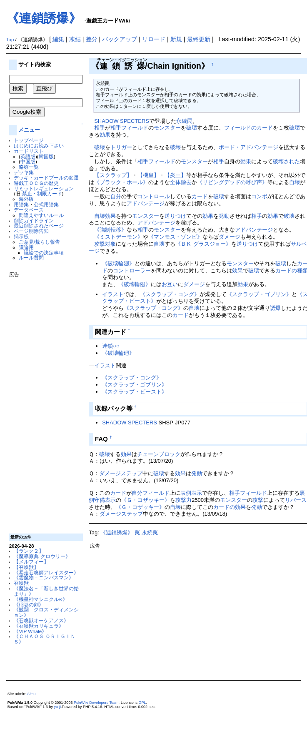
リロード (153, 39)
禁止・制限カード (42, 193)
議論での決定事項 (44, 252)
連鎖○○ (111, 346)
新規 (176, 39)
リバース (296, 500)
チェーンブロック (158, 454)
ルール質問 (31, 257)
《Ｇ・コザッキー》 (145, 500)
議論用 (26, 247)
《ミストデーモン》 (118, 237)
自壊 (294, 182)
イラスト (113, 294)
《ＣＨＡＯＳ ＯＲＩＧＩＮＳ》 (44, 638)
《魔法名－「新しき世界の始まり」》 (46, 591)
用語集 (21, 204)
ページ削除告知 (31, 231)
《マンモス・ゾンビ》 (175, 237)
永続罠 (184, 121)
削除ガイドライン (34, 220)
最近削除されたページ (39, 225)
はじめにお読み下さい (39, 145)
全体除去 (181, 182)
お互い (170, 284)
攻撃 (257, 500)
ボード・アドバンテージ (248, 147)
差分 (91, 39)
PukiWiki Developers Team (96, 703)
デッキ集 (24, 172)
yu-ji (57, 707)
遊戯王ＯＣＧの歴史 (36, 183)
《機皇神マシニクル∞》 (40, 599)
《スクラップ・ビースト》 (134, 392)
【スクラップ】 (113, 175)
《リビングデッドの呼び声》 (232, 182)
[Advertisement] (42, 402)
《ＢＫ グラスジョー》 (203, 244)
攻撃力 (183, 500)
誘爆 (275, 308)
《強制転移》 (110, 230)
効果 (105, 135)
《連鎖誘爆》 (43, 18)
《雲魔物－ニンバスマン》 (44, 577)
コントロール (153, 196)
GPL (142, 703)
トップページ (29, 140)
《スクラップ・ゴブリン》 (259, 294)
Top (10, 39)
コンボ (259, 196)
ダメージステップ (120, 473)
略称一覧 (29, 167)
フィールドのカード (248, 128)
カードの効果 (229, 507)
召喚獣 (21, 583)
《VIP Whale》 (30, 631)
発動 (224, 216)
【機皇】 (148, 175)
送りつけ (175, 216)
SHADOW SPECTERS (121, 121)
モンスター (167, 128)
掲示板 (21, 236)
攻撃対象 (105, 244)
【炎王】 (175, 175)
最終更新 (198, 39)
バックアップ (119, 39)
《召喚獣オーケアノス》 (41, 620)
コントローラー (132, 270)
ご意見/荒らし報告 (39, 241)
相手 (99, 128)
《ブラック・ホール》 (121, 182)
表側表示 (191, 493)
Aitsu (31, 694)
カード (200, 196)
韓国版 (46, 156)
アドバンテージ (146, 203)
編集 (58, 39)
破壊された (286, 161)
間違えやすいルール (41, 215)
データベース (29, 209)
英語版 (27, 156)
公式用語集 (46, 204)
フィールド (134, 128)
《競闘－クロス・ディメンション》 (46, 612)
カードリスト (29, 151)
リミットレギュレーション (44, 188)
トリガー (121, 147)
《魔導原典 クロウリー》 (42, 556)
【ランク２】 (29, 551)
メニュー (29, 130)
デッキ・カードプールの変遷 (46, 177)
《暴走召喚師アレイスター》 (46, 572)
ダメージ (229, 237)
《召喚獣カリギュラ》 (39, 625)
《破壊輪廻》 (118, 263)
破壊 (191, 128)
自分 (115, 196)
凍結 (75, 39)
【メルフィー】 (31, 561)
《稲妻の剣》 (29, 604)
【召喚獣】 (26, 567)
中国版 (27, 161)
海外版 (26, 199)
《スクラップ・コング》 (170, 294)
